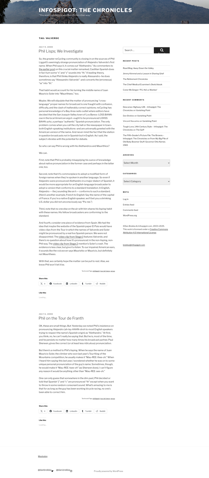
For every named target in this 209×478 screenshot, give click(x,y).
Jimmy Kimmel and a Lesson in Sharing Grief (143, 73)
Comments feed (130, 210)
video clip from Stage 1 (71, 236)
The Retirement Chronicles (135, 79)
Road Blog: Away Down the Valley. (138, 68)
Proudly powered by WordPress (108, 471)
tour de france (105, 271)
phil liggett (96, 271)
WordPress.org (130, 215)
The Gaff (140, 130)
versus (112, 271)
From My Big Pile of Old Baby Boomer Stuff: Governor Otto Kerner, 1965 (145, 141)
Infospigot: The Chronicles (85, 10)
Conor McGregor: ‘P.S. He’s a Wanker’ (140, 90)
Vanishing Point (143, 110)
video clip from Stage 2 (65, 243)
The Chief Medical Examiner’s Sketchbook (142, 84)
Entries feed (128, 204)
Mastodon (42, 456)
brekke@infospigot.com (134, 245)
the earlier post (47, 69)
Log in (125, 199)
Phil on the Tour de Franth (61, 318)
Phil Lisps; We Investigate (61, 51)
